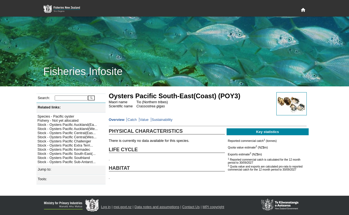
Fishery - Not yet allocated (58, 120)
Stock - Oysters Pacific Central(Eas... (67, 133)
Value (144, 120)
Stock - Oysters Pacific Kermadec (64, 149)
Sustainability (162, 120)
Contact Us (191, 207)
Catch (132, 120)
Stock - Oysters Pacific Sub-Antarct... (67, 162)
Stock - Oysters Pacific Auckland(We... (68, 129)
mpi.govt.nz (123, 207)
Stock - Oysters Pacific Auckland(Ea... (67, 125)
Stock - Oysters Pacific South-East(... (67, 154)
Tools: (42, 179)
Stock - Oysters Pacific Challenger (64, 141)
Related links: (49, 107)
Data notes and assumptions (157, 207)
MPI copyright (213, 207)
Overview (117, 120)
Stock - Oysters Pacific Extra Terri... (65, 145)
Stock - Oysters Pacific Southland (64, 158)
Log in (106, 207)
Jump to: (44, 169)
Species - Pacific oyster (56, 116)
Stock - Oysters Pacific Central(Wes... (67, 137)
